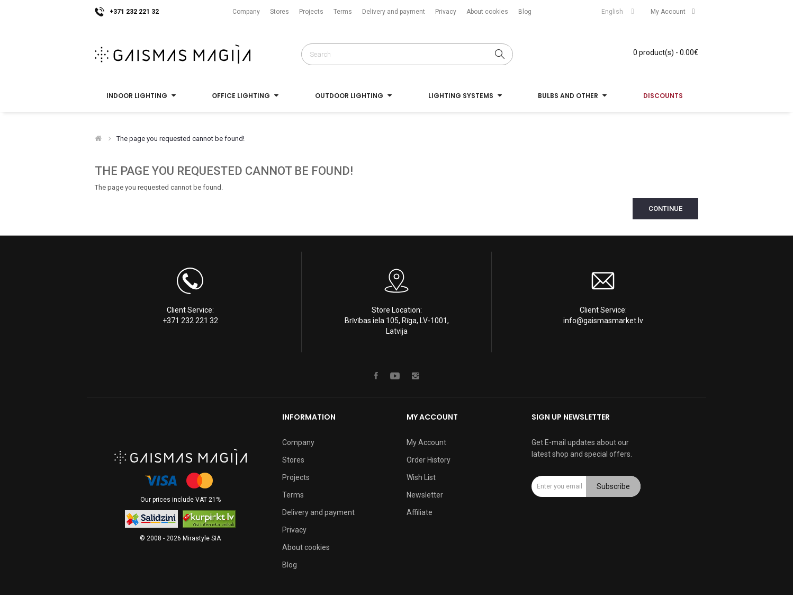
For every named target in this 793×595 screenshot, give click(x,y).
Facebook (376, 375)
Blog (524, 11)
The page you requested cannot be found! (180, 139)
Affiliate (419, 512)
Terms (343, 11)
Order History (428, 460)
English (619, 11)
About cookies (487, 11)
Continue (665, 208)
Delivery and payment (393, 11)
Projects (311, 11)
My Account (426, 442)
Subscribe (613, 486)
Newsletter (425, 495)
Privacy (445, 11)
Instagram (415, 375)
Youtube (395, 375)
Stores (279, 11)
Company (246, 11)
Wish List (421, 477)
